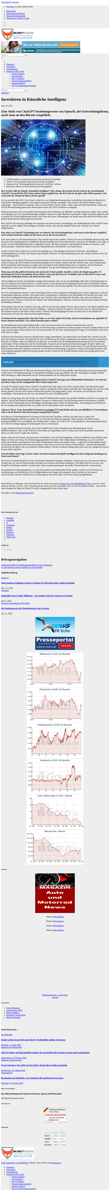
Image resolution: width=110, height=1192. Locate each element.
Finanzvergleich (18, 83)
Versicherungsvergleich (21, 81)
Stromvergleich (18, 74)
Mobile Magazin (13, 1017)
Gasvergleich (17, 76)
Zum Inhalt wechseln (10, 2)
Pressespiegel (6, 1073)
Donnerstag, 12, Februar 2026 (13, 1058)
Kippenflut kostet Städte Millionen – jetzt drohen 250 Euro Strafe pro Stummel (36, 596)
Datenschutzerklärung (15, 13)
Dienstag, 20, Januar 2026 (12, 1083)
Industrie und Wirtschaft (11, 1047)
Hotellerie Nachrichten (16, 1015)
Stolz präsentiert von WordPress (15, 1163)
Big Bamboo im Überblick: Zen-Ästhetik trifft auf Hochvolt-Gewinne (32, 1078)
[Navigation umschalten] (2, 58)
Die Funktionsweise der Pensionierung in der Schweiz (25, 608)
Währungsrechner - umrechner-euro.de (55, 996)
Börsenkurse (58, 917)
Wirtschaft (10, 67)
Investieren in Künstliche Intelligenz (33, 99)
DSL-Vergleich (18, 78)
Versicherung (11, 69)
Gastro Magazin (13, 1008)
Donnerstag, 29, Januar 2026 (13, 1070)
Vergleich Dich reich (15, 71)
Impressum (11, 11)
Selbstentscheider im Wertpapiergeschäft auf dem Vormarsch (26, 565)
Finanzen (10, 64)
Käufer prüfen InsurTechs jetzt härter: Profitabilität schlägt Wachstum (33, 1040)
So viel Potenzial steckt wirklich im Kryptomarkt (22, 567)
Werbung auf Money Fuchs (17, 18)
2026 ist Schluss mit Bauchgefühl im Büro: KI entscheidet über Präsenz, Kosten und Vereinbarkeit (45, 1052)
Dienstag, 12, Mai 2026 (11, 1045)
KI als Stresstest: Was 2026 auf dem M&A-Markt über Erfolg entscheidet (34, 1065)
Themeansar (56, 1163)
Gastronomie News (14, 1010)
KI (35, 339)
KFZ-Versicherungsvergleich (24, 85)
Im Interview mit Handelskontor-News (75, 483)
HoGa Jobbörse (12, 1013)
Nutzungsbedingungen (15, 16)
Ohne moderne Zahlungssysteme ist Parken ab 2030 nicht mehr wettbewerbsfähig (38, 583)
